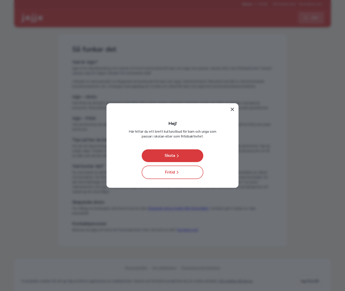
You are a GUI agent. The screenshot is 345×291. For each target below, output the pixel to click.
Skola (172, 155)
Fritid (172, 172)
